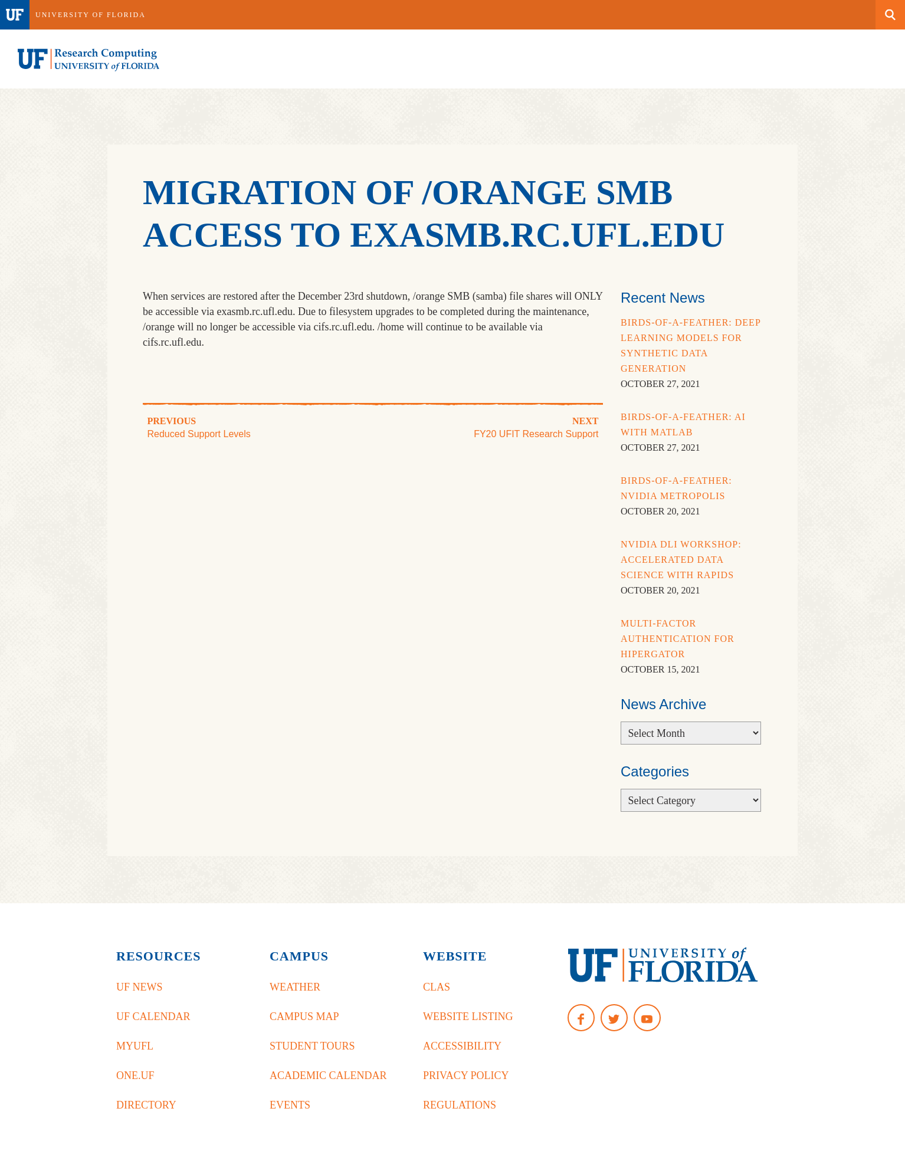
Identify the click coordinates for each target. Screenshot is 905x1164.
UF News (139, 987)
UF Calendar (153, 1016)
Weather (295, 987)
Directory (146, 1105)
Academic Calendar (328, 1075)
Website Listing (468, 1016)
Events (290, 1105)
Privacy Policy (466, 1075)
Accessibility (462, 1046)
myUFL (134, 1046)
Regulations (459, 1105)
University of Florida (90, 15)
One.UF (135, 1075)
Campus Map (304, 1016)
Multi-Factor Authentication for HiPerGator (678, 638)
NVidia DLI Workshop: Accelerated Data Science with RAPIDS (681, 559)
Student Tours (312, 1046)
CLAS (436, 987)
